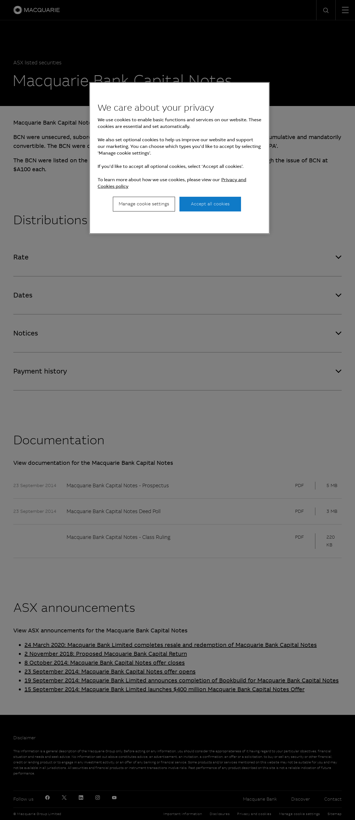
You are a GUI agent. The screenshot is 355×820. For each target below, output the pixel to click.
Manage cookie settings (144, 204)
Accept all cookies (210, 204)
